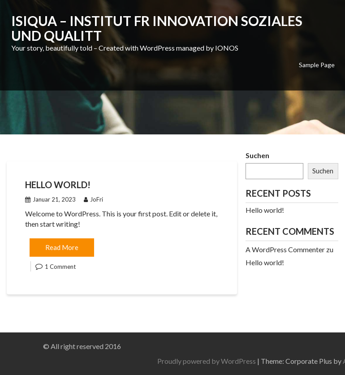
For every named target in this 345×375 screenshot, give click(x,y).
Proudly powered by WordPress (258, 361)
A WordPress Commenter (285, 249)
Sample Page (317, 65)
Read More (61, 247)
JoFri (93, 199)
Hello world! (58, 184)
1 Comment (60, 266)
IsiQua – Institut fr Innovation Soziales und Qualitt (156, 28)
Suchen (257, 155)
